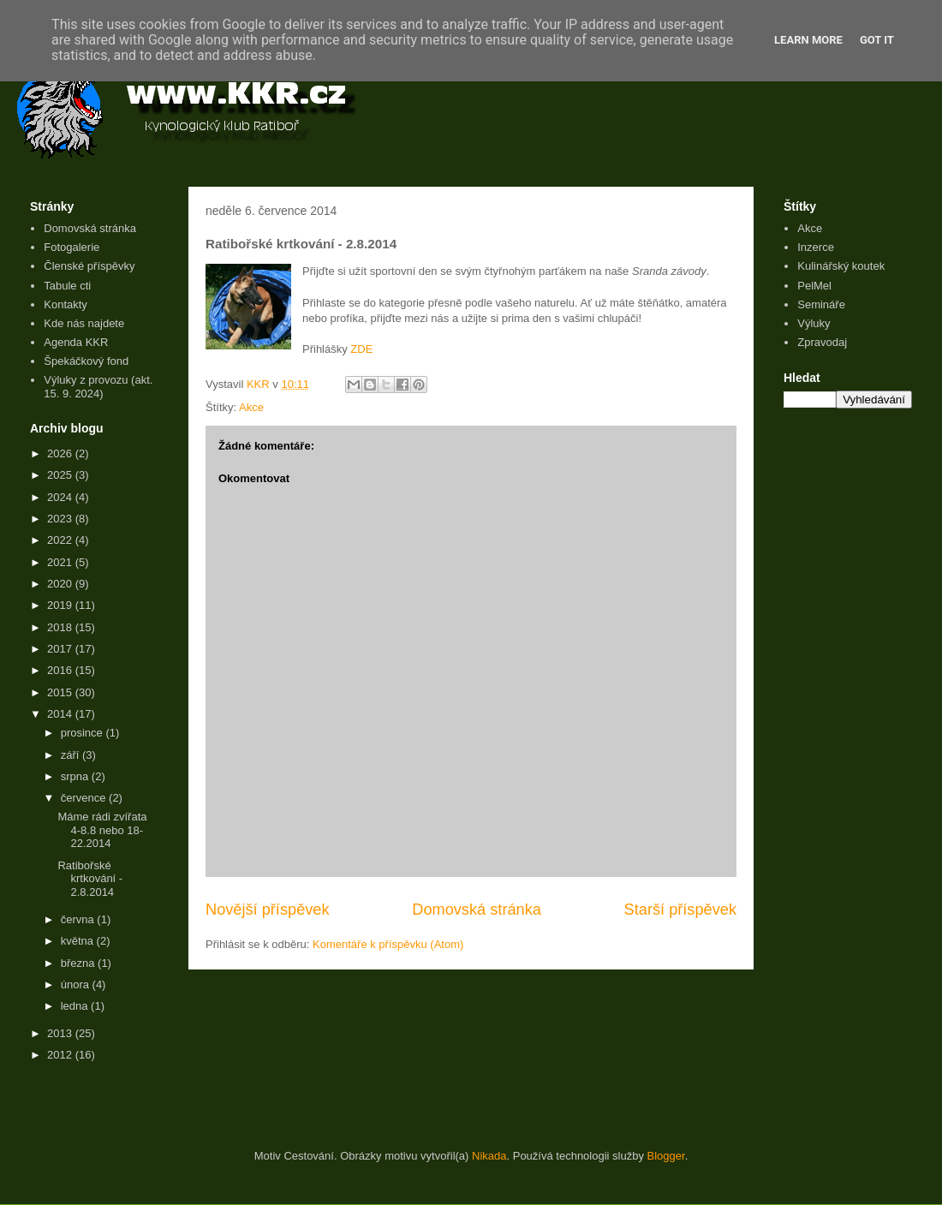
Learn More (808, 39)
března (79, 963)
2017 (61, 648)
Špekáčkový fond (86, 361)
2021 (61, 562)
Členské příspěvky (89, 265)
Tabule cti (67, 285)
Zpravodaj (822, 342)
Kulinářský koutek (841, 265)
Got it (877, 39)
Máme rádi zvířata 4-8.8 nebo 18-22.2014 (101, 830)
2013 (61, 1033)
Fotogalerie (71, 247)
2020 (61, 583)
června (79, 919)
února (76, 984)
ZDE (361, 349)
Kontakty (65, 304)
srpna (76, 776)
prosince (83, 732)
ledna (76, 1005)
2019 (61, 605)
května (79, 940)
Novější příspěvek (268, 909)
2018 (61, 627)
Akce (251, 407)
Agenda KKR (76, 342)
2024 (61, 497)
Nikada (489, 1155)
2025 (61, 474)
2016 (61, 670)
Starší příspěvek (680, 909)
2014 (61, 713)
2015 (61, 692)
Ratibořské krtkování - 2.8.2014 (89, 878)
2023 (61, 518)
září (71, 755)
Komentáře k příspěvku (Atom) (388, 944)
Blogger (666, 1155)
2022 (61, 540)
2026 (61, 453)
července (85, 797)
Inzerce (815, 247)
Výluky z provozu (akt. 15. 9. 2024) (98, 386)
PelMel (814, 285)
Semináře (821, 304)
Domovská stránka (476, 909)
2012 (61, 1054)
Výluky (813, 323)
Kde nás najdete (84, 323)
